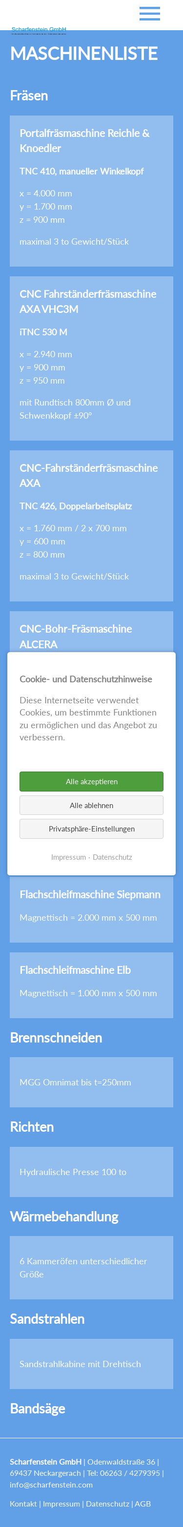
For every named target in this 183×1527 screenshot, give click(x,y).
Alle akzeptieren (92, 781)
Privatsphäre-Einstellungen (92, 828)
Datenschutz (107, 1503)
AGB (143, 1503)
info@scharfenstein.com (51, 1484)
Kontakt (23, 1503)
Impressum (61, 1503)
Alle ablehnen (91, 804)
